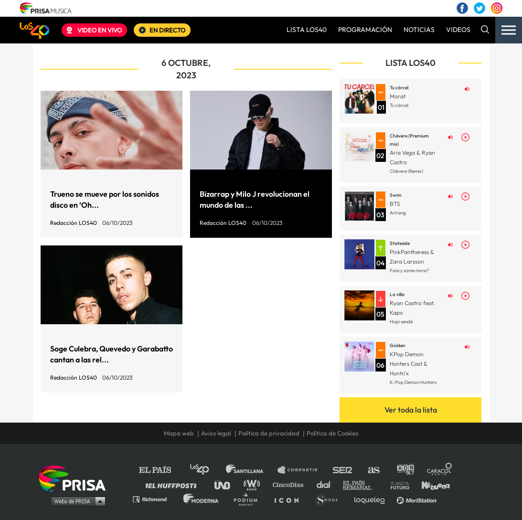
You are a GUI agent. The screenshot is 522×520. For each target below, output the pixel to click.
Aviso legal (216, 433)
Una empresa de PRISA (76, 477)
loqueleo (372, 499)
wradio (254, 484)
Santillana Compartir (302, 470)
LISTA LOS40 (307, 29)
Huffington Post (173, 484)
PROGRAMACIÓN (365, 29)
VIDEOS (458, 29)
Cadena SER (343, 470)
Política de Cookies (333, 433)
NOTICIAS (419, 29)
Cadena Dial (327, 484)
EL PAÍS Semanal (361, 484)
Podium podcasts (249, 499)
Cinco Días (290, 484)
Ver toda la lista (410, 409)
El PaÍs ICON (290, 499)
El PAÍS (161, 470)
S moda (330, 499)
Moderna (202, 499)
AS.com (373, 470)
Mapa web (179, 433)
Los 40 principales (206, 470)
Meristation (417, 499)
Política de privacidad (268, 433)
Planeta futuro (397, 484)
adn (404, 470)
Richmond (155, 499)
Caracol (440, 470)
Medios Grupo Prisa (76, 501)
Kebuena (431, 484)
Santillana (251, 470)
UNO (226, 484)
